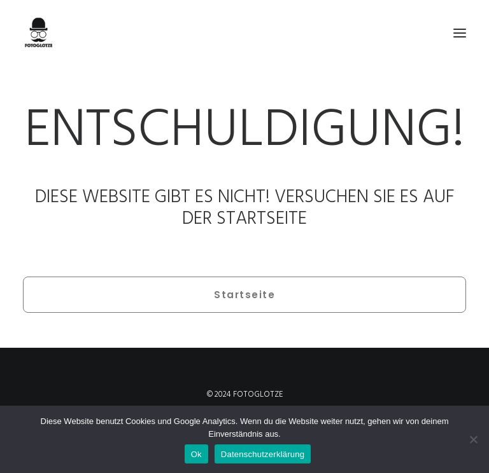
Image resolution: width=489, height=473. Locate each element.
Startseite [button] (244, 294)
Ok (196, 454)
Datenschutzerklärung (262, 454)
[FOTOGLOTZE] (244, 33)
